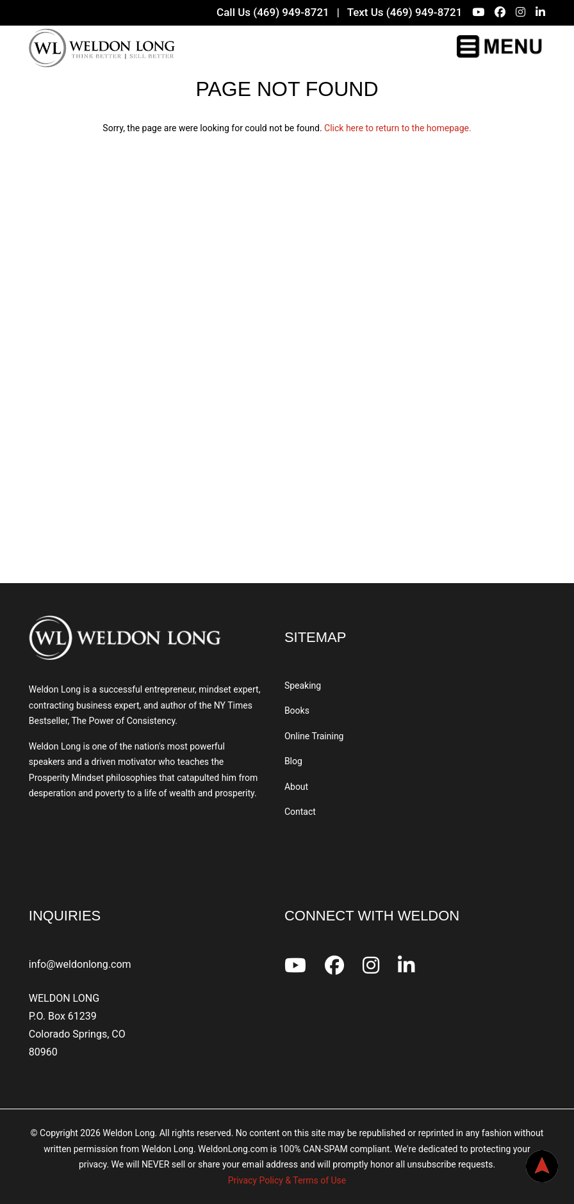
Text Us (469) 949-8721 (405, 12)
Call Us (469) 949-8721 (273, 12)
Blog (293, 761)
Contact (300, 812)
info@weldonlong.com (80, 964)
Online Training (314, 736)
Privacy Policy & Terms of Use (287, 1180)
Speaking (302, 685)
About (296, 787)
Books (296, 710)
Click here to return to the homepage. (398, 128)
